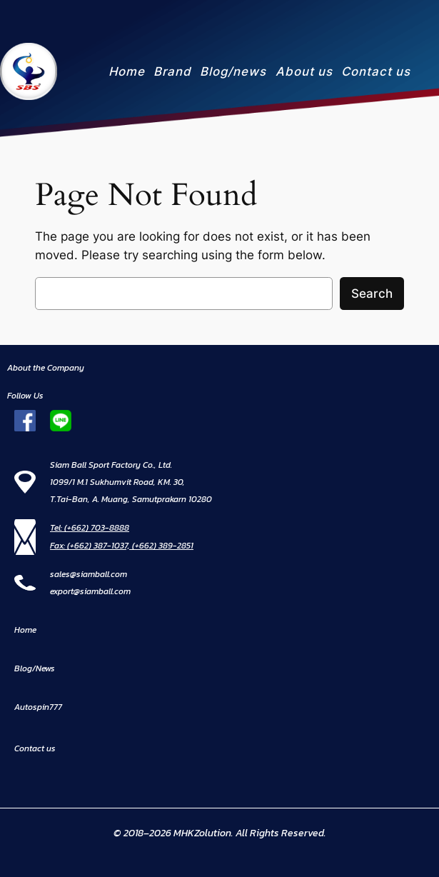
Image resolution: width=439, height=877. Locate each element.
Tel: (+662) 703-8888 (89, 527)
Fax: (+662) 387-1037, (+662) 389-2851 (121, 545)
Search (372, 293)
